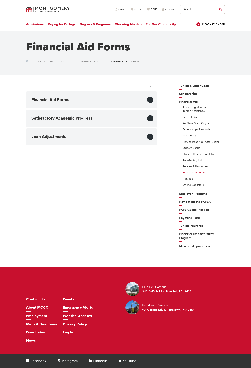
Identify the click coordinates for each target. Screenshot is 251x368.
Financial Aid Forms (195, 172)
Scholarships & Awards (196, 129)
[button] (27, 360)
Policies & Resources (195, 166)
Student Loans (191, 148)
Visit (136, 9)
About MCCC (37, 307)
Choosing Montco (128, 24)
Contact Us (35, 299)
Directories (35, 332)
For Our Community (161, 24)
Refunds (188, 179)
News (31, 340)
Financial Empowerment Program (196, 236)
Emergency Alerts (78, 307)
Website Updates (77, 316)
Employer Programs (193, 194)
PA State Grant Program (197, 123)
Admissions (35, 24)
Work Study (189, 135)
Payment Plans (189, 218)
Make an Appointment (195, 246)
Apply (120, 9)
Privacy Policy (75, 324)
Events (68, 299)
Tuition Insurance (191, 226)
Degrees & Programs (95, 24)
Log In (68, 332)
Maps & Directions (41, 324)
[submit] (221, 9)
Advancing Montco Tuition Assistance (194, 109)
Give (152, 9)
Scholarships (188, 94)
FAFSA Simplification (194, 210)
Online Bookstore (193, 185)
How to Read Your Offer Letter (201, 142)
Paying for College (61, 24)
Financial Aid (188, 102)
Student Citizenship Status (199, 154)
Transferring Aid (192, 160)
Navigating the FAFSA (195, 202)
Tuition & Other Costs (194, 86)
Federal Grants (191, 117)
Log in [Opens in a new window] (168, 9)
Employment (36, 316)
